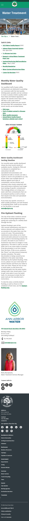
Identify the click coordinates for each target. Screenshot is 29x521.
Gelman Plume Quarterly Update (13, 48)
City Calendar (4, 485)
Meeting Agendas (5, 488)
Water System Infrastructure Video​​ (14, 69)
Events (3, 483)
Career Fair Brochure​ (9, 72)
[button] (14, 137)
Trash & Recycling (5, 476)
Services (3, 471)
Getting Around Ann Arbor (7, 440)
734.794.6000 (5, 418)
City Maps (3, 452)
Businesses (4, 447)
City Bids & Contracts (6, 455)
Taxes (2, 479)
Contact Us (4, 420)
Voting (3, 464)
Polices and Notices (6, 511)
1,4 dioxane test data (9, 53)
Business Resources (6, 450)
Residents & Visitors (7, 435)
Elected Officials (5, 467)
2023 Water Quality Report (11, 45)
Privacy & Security (5, 514)
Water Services (5, 474)
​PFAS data (6, 109)
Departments (4, 462)
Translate (4, 495)
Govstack (8, 517)
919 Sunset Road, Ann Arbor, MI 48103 (13, 329)
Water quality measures (10, 115)
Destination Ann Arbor (7, 491)
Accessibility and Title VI (7, 508)
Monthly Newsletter (9, 66)
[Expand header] (2, 5)
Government (4, 459)
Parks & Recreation (6, 438)
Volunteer (3, 443)
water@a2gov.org (7, 208)
